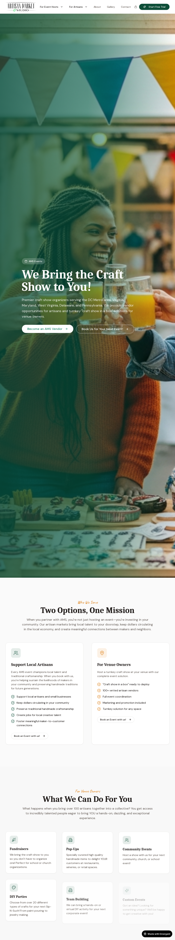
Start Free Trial (154, 6)
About (97, 6)
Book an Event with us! (29, 735)
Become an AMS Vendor (47, 329)
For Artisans (78, 6)
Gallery (111, 6)
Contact (126, 6)
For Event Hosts (51, 6)
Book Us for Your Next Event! (105, 329)
